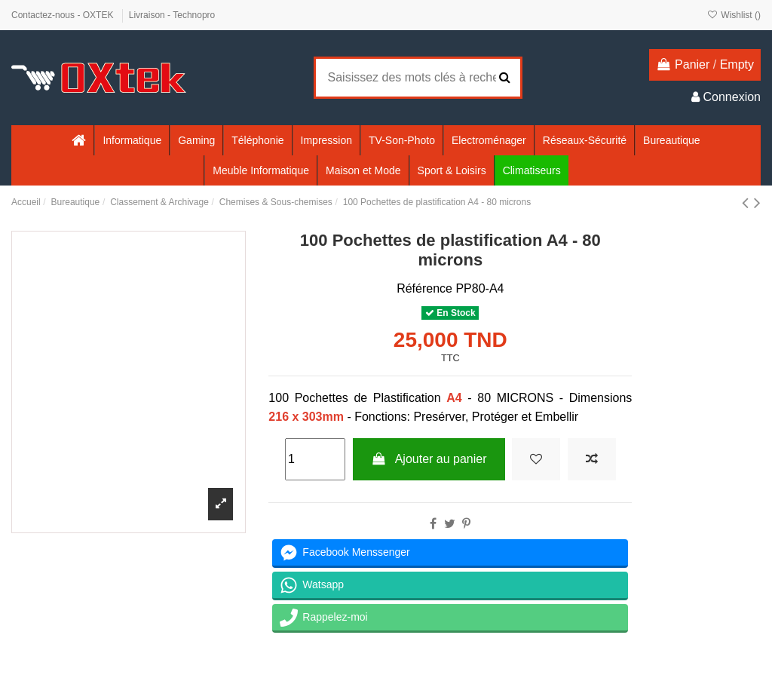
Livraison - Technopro (172, 15)
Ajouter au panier (429, 458)
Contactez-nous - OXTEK (63, 15)
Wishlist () (734, 15)
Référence (424, 288)
